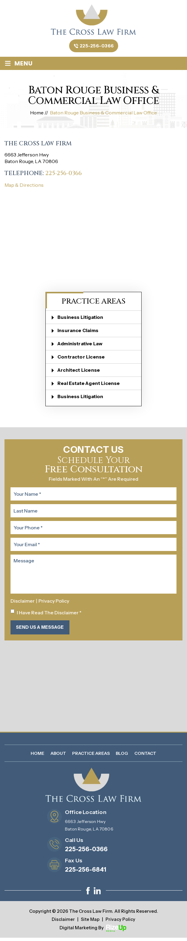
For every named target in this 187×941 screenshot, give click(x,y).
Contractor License (82, 359)
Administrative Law (81, 346)
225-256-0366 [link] (64, 175)
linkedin (97, 894)
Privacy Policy (53, 603)
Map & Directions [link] (24, 187)
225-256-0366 (97, 47)
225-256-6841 (85, 873)
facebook (88, 894)
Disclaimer (23, 603)
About (58, 756)
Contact (145, 756)
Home (37, 756)
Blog (122, 756)
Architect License (80, 372)
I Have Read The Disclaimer (49, 614)
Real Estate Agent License (90, 385)
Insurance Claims (79, 332)
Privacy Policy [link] (121, 923)
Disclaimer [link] (62, 923)
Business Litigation (81, 319)
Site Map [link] (90, 923)
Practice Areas (91, 756)
